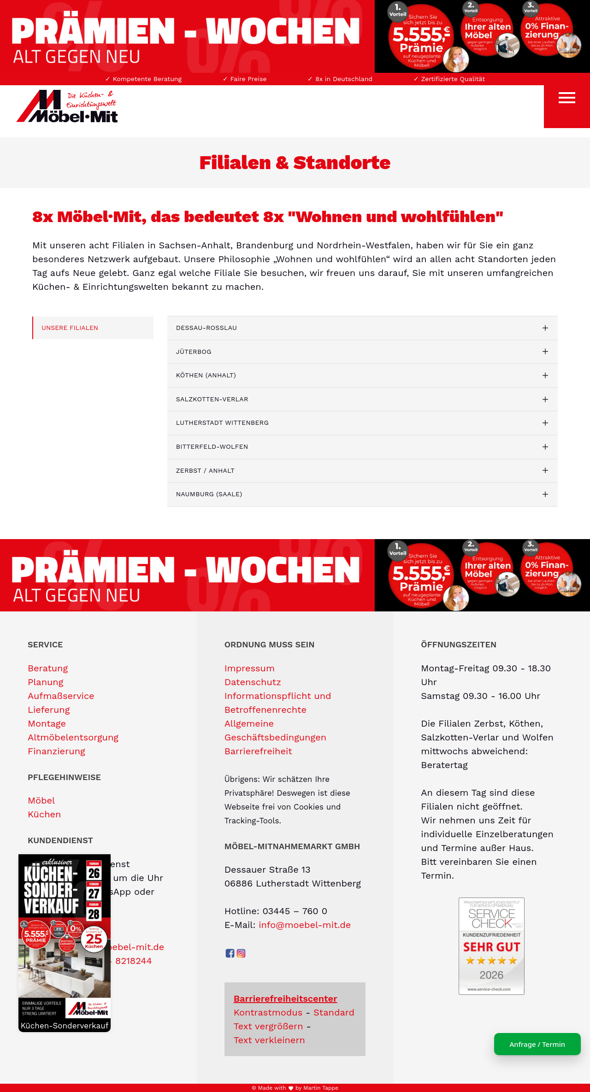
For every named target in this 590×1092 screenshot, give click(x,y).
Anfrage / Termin (530, 1044)
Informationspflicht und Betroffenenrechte (277, 702)
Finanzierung (56, 751)
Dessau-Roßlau (206, 327)
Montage (47, 723)
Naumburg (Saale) (209, 494)
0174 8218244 (122, 960)
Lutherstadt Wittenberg (222, 422)
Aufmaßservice (61, 695)
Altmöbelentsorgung (73, 737)
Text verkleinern (269, 1039)
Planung (45, 681)
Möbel (41, 800)
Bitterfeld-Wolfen (212, 446)
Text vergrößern (268, 1026)
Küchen (44, 814)
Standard (333, 1012)
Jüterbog (194, 351)
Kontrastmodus (268, 1012)
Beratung (48, 668)
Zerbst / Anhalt (205, 470)
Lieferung (49, 709)
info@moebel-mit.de (305, 924)
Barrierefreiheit (258, 751)
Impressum (249, 668)
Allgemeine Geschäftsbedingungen (275, 730)
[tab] (362, 328)
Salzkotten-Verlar (212, 399)
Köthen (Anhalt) (206, 375)
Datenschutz (252, 681)
